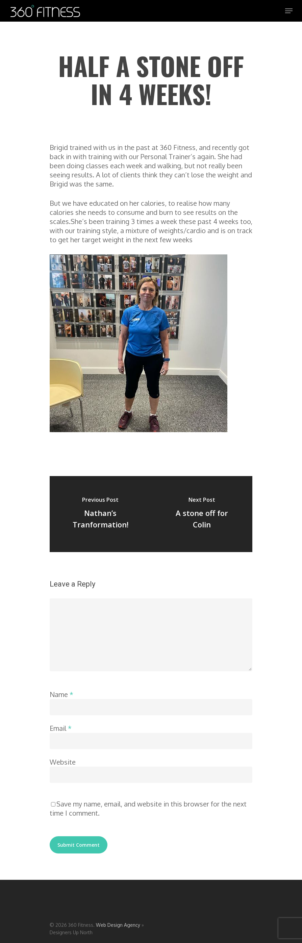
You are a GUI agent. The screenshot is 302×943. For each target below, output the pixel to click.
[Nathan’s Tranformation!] (100, 514)
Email (61, 728)
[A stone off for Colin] (201, 514)
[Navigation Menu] (289, 10)
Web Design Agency (118, 925)
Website (63, 762)
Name (61, 694)
